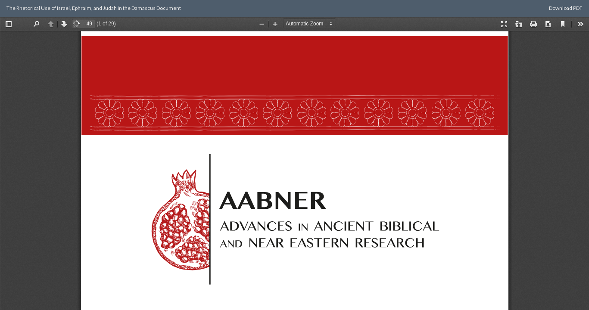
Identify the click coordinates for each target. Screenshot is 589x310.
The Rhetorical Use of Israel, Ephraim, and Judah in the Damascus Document (93, 8)
